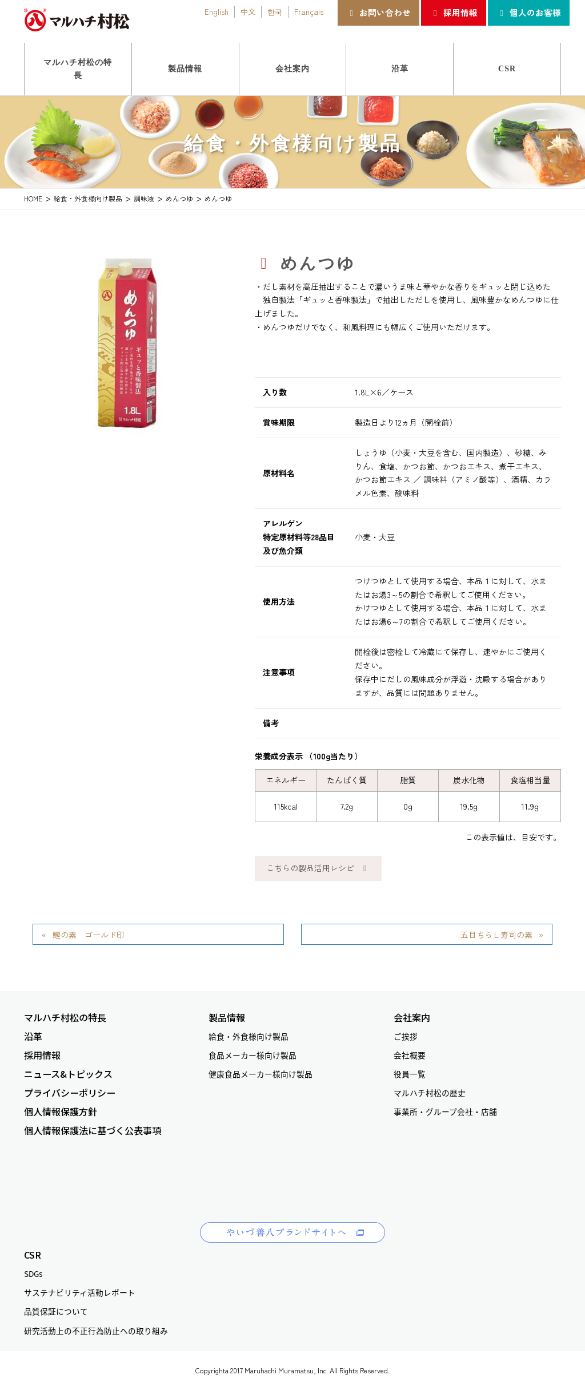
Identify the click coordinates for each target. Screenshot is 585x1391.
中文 (248, 11)
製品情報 (227, 1017)
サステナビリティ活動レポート (79, 1292)
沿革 (33, 1036)
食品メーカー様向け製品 (252, 1055)
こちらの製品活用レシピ (318, 868)
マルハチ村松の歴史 (430, 1092)
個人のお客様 (528, 12)
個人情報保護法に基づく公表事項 (92, 1130)
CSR (32, 1254)
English (217, 11)
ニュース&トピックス (68, 1074)
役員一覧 (410, 1073)
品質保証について (56, 1311)
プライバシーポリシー (69, 1092)
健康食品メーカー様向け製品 (260, 1073)
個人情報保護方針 (60, 1111)
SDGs (33, 1273)
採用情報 (453, 12)
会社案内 (412, 1017)
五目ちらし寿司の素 (496, 934)
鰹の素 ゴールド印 (93, 934)
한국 (274, 11)
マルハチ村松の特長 (65, 1017)
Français (308, 11)
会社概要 (410, 1055)
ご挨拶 (406, 1036)
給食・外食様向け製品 (249, 1036)
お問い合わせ (378, 12)
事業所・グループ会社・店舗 (445, 1111)
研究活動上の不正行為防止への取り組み (96, 1330)
